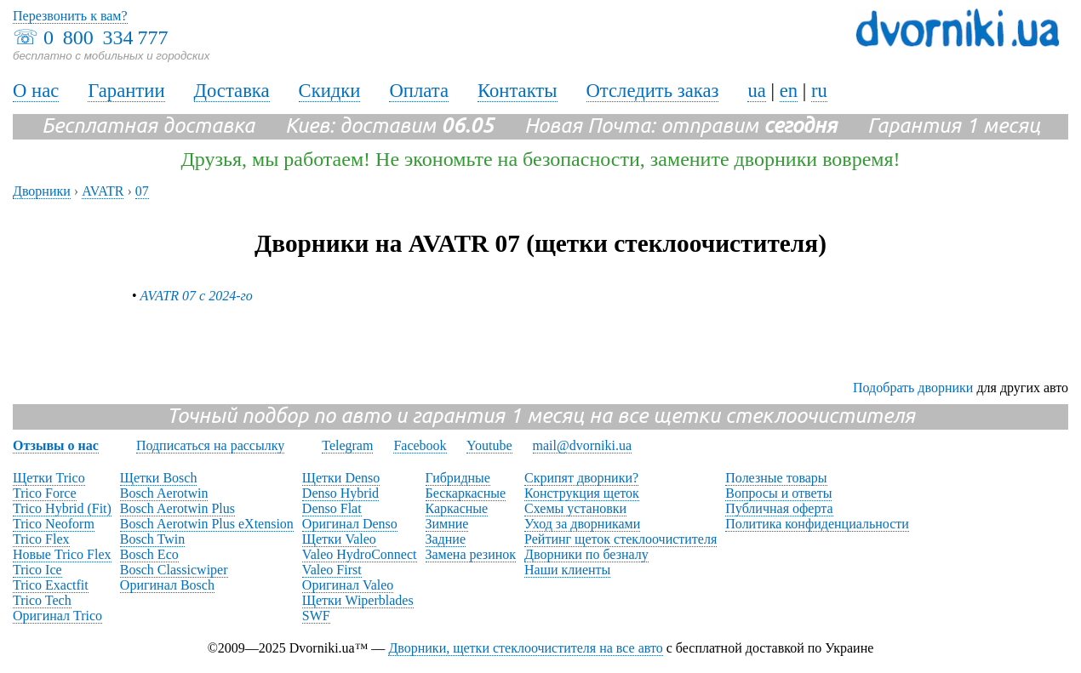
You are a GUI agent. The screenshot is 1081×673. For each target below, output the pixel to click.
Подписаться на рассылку (210, 445)
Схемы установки (575, 508)
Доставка (232, 90)
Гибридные (458, 478)
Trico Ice (37, 569)
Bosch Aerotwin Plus (177, 508)
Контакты (518, 90)
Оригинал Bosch (167, 585)
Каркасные (457, 508)
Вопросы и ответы (778, 493)
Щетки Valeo (339, 539)
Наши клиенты (567, 569)
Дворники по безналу (586, 554)
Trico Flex (41, 539)
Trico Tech (42, 600)
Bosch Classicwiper (174, 569)
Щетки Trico (49, 478)
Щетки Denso (341, 478)
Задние (446, 539)
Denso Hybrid (340, 493)
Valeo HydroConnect (359, 554)
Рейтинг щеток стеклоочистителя (620, 539)
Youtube (489, 445)
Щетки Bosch (158, 478)
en (789, 90)
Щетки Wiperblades (358, 600)
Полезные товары (775, 478)
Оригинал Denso (350, 523)
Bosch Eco (149, 554)
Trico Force (45, 493)
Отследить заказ (652, 90)
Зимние (447, 523)
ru (819, 90)
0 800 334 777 (105, 37)
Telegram (347, 445)
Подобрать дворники (913, 387)
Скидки (330, 90)
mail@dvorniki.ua (582, 445)
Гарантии (126, 90)
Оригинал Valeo (347, 585)
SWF (316, 615)
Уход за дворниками (582, 523)
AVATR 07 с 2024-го (196, 295)
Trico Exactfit (51, 585)
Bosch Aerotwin (164, 493)
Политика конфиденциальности (817, 523)
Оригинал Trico (57, 615)
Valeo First (332, 569)
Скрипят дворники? (581, 478)
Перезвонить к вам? (70, 16)
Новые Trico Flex (62, 554)
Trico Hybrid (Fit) (62, 508)
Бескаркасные (466, 493)
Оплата (419, 90)
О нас (36, 90)
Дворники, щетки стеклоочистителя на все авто (525, 648)
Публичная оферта (778, 508)
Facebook (419, 445)
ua (756, 90)
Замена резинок (471, 554)
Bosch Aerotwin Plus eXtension (207, 523)
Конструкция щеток (581, 493)
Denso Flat (332, 508)
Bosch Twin (152, 539)
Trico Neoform (53, 523)
